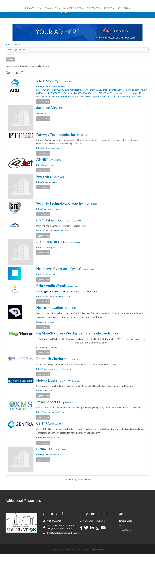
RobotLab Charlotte (51, 382)
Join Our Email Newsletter (92, 544)
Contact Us (123, 548)
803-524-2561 (73, 382)
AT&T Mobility (47, 104)
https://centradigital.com (48, 460)
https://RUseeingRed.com (48, 270)
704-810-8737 (60, 473)
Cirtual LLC (44, 472)
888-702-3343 (56, 447)
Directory (110, 11)
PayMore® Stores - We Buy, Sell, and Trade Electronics (77, 356)
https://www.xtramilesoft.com (50, 435)
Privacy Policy (124, 553)
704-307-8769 (65, 105)
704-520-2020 (91, 227)
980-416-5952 (73, 404)
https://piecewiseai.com (47, 205)
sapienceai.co (42, 136)
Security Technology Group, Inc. (60, 227)
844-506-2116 (55, 183)
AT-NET (42, 183)
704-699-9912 (69, 426)
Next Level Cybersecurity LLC (58, 292)
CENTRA (43, 447)
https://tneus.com (44, 413)
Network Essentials (51, 404)
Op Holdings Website (46, 370)
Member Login (125, 544)
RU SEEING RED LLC (51, 265)
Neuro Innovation (49, 331)
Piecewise (43, 200)
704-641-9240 (70, 331)
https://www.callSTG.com (48, 232)
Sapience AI (45, 131)
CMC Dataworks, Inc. (52, 243)
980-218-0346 (58, 200)
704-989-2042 (60, 131)
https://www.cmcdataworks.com (52, 253)
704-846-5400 (74, 266)
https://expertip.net (45, 188)
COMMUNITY (33, 11)
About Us (140, 11)
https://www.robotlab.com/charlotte (53, 392)
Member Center (55, 11)
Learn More (43, 124)
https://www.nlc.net (45, 297)
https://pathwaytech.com (48, 171)
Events (126, 11)
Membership (15, 11)
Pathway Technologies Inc (56, 158)
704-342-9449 (88, 292)
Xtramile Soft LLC (49, 425)
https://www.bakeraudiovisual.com (53, 319)
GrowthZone (84, 502)
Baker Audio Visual (50, 309)
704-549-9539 (82, 158)
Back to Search (13, 67)
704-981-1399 (75, 244)
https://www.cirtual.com (47, 477)
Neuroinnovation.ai (45, 345)
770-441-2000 (72, 309)
